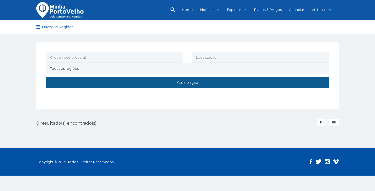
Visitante (319, 9)
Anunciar (296, 9)
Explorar (234, 9)
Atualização (187, 82)
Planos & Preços (268, 9)
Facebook (311, 161)
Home (187, 9)
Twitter (318, 161)
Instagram (327, 161)
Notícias (207, 9)
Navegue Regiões (57, 27)
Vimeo (336, 161)
